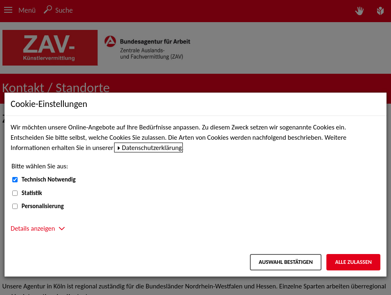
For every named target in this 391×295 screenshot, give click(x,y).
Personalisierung (43, 206)
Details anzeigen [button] (33, 228)
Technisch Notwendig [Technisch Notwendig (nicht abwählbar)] (49, 179)
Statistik (32, 193)
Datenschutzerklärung (152, 147)
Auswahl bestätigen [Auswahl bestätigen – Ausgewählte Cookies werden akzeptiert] (285, 262)
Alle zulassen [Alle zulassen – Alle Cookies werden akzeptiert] (353, 262)
